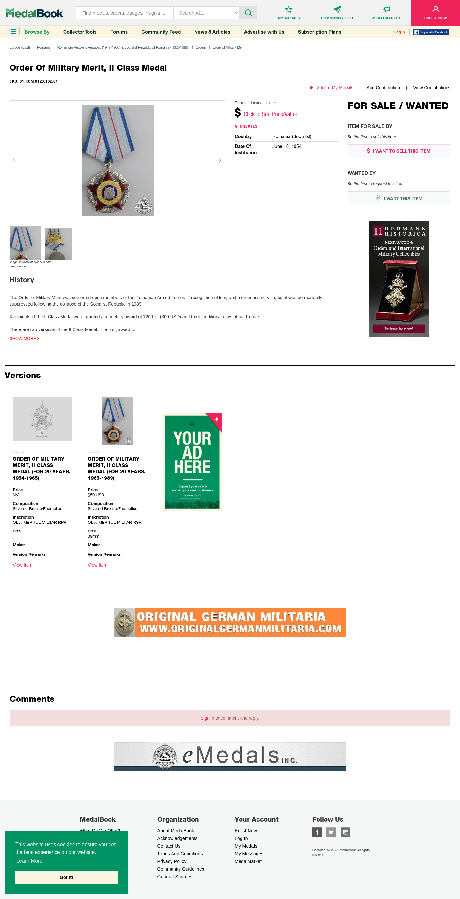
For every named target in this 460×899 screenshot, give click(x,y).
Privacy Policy (172, 861)
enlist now (246, 830)
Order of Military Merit (228, 47)
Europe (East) (20, 47)
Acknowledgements (177, 838)
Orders (201, 47)
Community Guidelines (180, 869)
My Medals (246, 846)
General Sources (175, 876)
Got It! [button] (66, 877)
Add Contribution (383, 87)
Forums (119, 32)
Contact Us (168, 846)
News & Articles (212, 32)
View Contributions (431, 87)
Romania (43, 47)
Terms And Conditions (180, 853)
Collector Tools (79, 32)
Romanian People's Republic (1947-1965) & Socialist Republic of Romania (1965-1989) (123, 47)
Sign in (207, 718)
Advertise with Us (264, 32)
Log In (241, 838)
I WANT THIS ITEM (399, 198)
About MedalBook (175, 830)
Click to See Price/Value (270, 114)
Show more (24, 338)
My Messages (249, 853)
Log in (399, 32)
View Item (22, 565)
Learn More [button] (29, 861)
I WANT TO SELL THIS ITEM (399, 151)
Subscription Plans (319, 32)
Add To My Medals (331, 87)
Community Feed (161, 32)
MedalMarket (248, 861)
